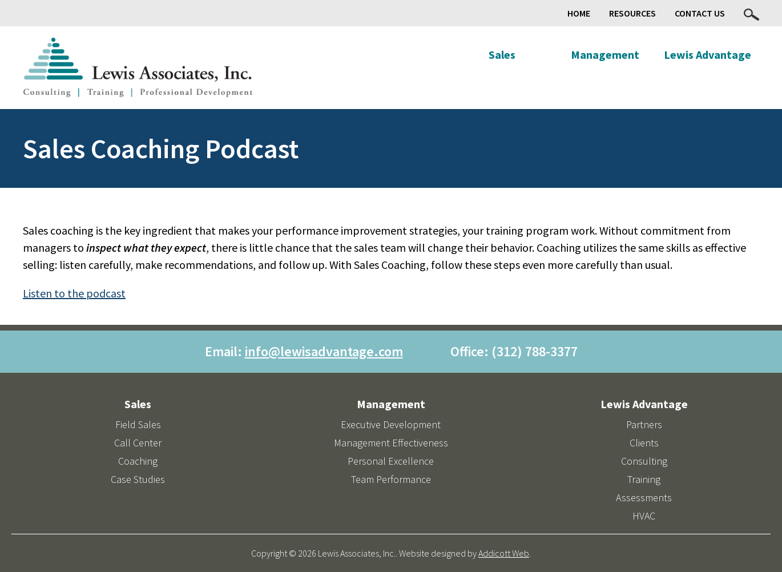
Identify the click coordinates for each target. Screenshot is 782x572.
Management (605, 54)
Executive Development (391, 424)
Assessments (644, 497)
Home (578, 13)
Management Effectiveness (391, 442)
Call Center (138, 442)
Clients (644, 442)
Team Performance (391, 479)
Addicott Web (503, 553)
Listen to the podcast (74, 293)
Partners (644, 424)
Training (643, 479)
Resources (632, 13)
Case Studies (138, 479)
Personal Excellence (391, 461)
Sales (502, 54)
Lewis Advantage (707, 54)
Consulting (644, 461)
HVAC (643, 515)
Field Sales (138, 424)
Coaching (138, 461)
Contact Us (700, 13)
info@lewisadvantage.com (324, 351)
